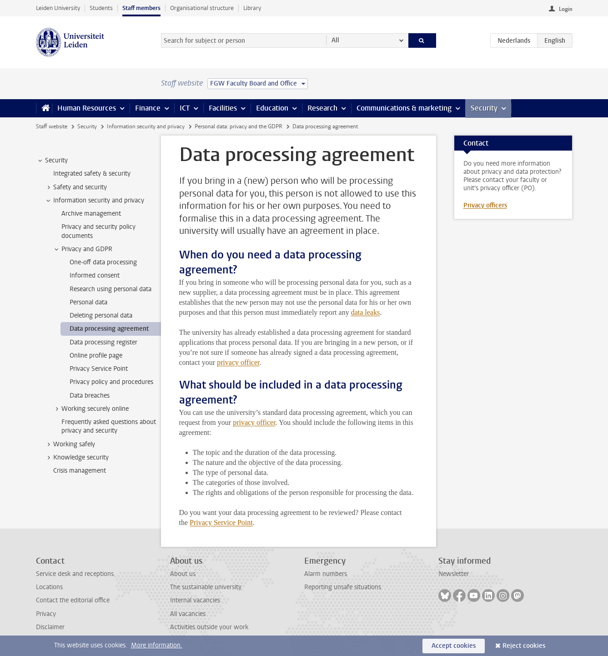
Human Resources (86, 108)
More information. (156, 645)
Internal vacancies (195, 600)
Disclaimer (50, 627)
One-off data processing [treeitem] (103, 262)
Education (272, 108)
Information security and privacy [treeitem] (94, 200)
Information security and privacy (146, 126)
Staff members (141, 8)
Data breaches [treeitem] (90, 395)
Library (252, 8)
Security (484, 108)
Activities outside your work (209, 627)
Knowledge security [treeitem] (77, 457)
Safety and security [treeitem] (76, 187)
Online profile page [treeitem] (96, 355)
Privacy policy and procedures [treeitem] (111, 382)
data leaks (365, 312)
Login (566, 9)
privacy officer (238, 362)
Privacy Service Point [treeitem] (99, 368)
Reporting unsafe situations (342, 587)
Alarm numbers (325, 574)
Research (322, 108)
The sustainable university (205, 587)
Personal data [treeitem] (88, 302)
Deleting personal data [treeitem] (101, 315)
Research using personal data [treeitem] (110, 289)
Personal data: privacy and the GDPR (238, 126)
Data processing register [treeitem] (103, 342)
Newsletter (453, 574)
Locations (49, 587)
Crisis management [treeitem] (79, 470)
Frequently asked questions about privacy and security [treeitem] (108, 426)
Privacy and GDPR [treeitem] (82, 249)
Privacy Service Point (221, 522)
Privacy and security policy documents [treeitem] (98, 231)
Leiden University (58, 8)
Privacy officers (485, 205)
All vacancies (188, 614)
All (335, 40)
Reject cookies (523, 645)
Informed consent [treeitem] (95, 275)
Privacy (46, 614)
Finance (148, 108)
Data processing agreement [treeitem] (109, 328)
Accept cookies (454, 645)
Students (101, 8)
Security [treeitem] (52, 160)
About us (183, 574)
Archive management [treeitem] (91, 213)
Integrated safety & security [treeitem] (92, 173)
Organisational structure (202, 8)
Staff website (51, 126)
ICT (185, 108)
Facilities (223, 108)
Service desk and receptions (75, 574)
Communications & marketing (404, 108)
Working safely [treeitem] (70, 444)
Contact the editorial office (73, 600)
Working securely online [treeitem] (91, 409)
